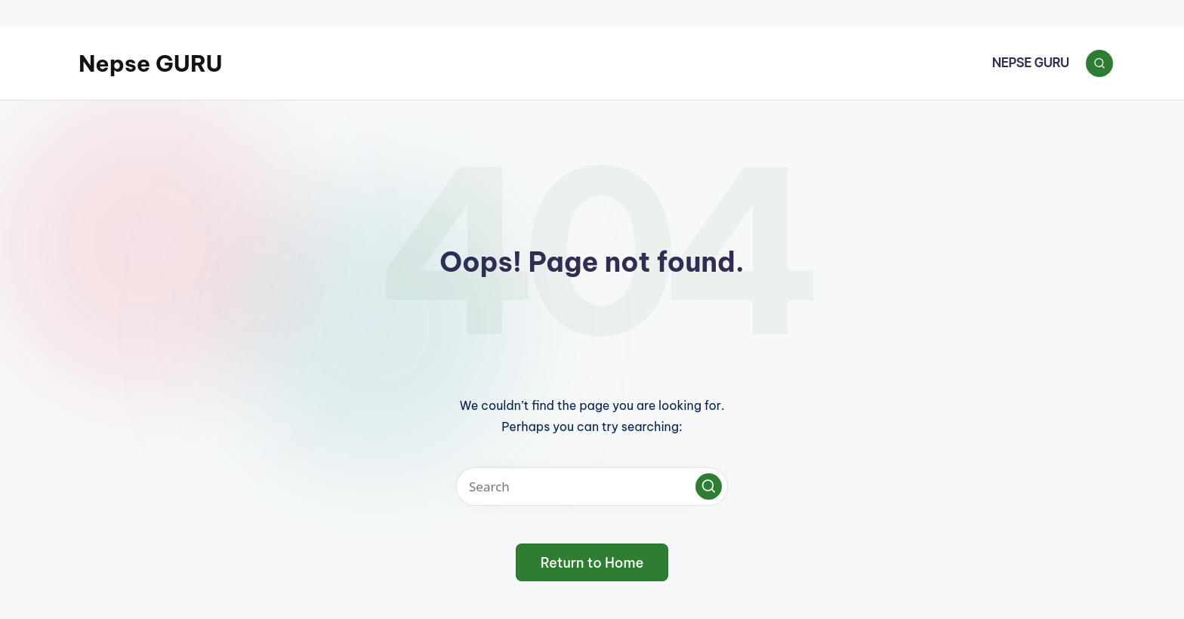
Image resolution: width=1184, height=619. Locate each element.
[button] (708, 486)
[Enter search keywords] (592, 486)
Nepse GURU (151, 63)
